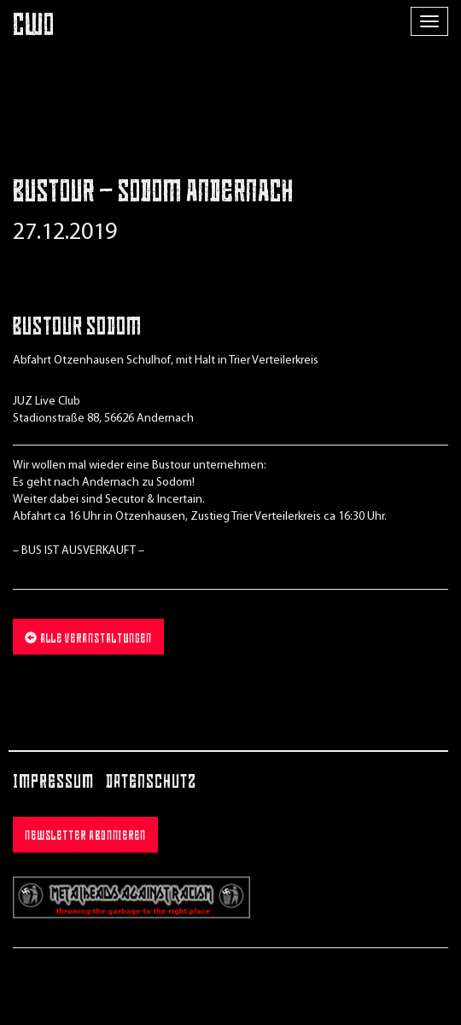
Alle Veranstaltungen (88, 639)
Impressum (53, 783)
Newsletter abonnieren (85, 836)
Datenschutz (151, 783)
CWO (34, 28)
